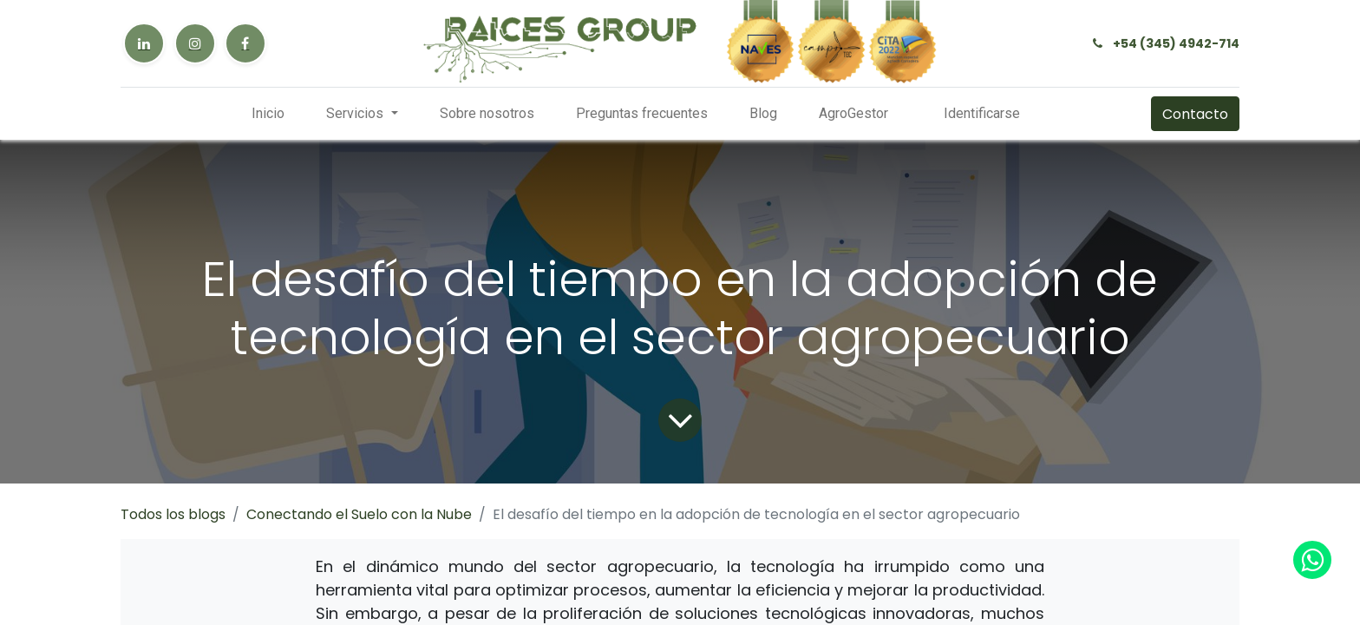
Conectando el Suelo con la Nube (359, 514)
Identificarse (982, 113)
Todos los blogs (173, 514)
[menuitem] (268, 113)
